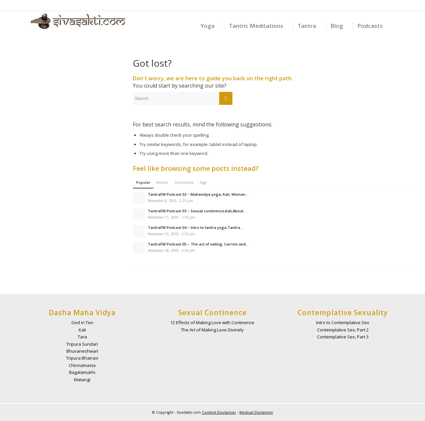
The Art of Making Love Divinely (212, 330)
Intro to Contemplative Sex (342, 322)
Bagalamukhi (82, 372)
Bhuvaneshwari (82, 351)
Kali (82, 330)
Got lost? (152, 63)
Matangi (82, 380)
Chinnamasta (82, 365)
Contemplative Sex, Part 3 (343, 337)
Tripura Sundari (82, 344)
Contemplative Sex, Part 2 (343, 330)
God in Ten (82, 322)
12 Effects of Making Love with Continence (212, 322)
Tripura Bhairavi (82, 358)
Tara (82, 337)
